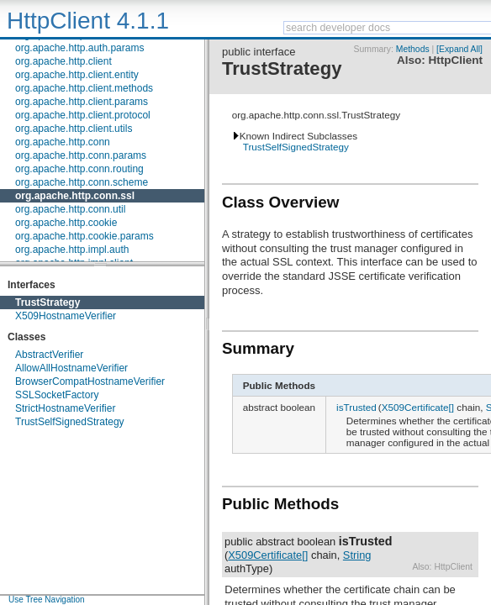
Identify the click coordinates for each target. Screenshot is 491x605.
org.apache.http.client (63, 61)
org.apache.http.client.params (81, 102)
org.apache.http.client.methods (84, 88)
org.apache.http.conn (62, 142)
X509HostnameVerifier (65, 316)
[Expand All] (459, 49)
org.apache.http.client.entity (77, 75)
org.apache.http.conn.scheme (81, 182)
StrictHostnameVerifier (65, 408)
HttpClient (455, 60)
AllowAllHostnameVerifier (71, 368)
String (357, 555)
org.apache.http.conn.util (70, 209)
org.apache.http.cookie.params (84, 236)
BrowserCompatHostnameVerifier (90, 381)
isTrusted (356, 407)
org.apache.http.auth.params (79, 48)
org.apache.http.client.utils (73, 128)
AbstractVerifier (49, 354)
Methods (413, 49)
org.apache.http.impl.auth (72, 249)
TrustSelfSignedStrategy (69, 422)
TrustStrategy (47, 302)
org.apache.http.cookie (66, 223)
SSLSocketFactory (56, 395)
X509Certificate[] (418, 407)
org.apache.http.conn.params (80, 155)
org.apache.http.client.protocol (82, 115)
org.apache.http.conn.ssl (75, 196)
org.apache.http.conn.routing (79, 169)
